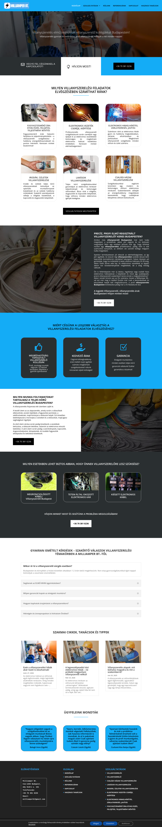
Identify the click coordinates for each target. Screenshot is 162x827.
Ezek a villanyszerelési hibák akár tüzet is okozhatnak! (37, 668)
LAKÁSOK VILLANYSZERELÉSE (119, 784)
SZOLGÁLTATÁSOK (90, 6)
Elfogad (96, 823)
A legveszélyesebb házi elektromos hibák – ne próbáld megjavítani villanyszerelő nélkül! (77, 671)
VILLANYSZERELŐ (114, 777)
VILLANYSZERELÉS (114, 773)
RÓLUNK (106, 6)
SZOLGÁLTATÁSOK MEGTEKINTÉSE (81, 211)
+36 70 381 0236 (124, 66)
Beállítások (126, 823)
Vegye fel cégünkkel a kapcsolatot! (40, 65)
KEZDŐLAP (76, 6)
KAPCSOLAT (133, 6)
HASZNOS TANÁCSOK (149, 6)
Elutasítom (110, 823)
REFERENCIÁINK (119, 6)
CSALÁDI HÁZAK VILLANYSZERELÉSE (121, 781)
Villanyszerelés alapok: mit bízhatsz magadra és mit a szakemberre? (121, 670)
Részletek (31, 825)
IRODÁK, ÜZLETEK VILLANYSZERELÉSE (122, 788)
